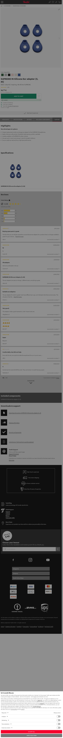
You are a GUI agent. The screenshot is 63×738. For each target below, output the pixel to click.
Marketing (4, 720)
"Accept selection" (37, 706)
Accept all (31, 731)
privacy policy (14, 709)
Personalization (5, 724)
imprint (22, 709)
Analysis (4, 716)
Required (4, 712)
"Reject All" (39, 700)
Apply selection (31, 735)
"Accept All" (42, 703)
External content (6, 727)
